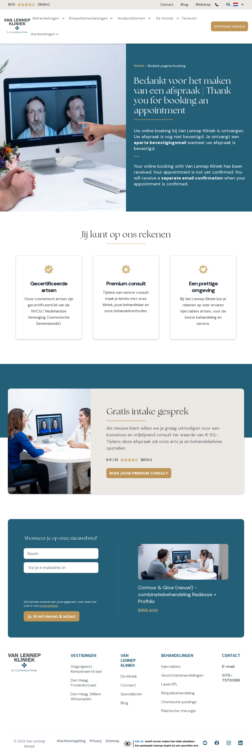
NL (228, 4)
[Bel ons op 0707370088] (216, 5)
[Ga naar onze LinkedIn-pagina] (241, 744)
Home (139, 65)
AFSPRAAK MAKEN (229, 26)
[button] (232, 4)
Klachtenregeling (71, 740)
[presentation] (61, 585)
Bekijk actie (148, 609)
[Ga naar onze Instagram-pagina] (229, 744)
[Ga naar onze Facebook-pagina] (206, 744)
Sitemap (112, 740)
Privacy (96, 740)
